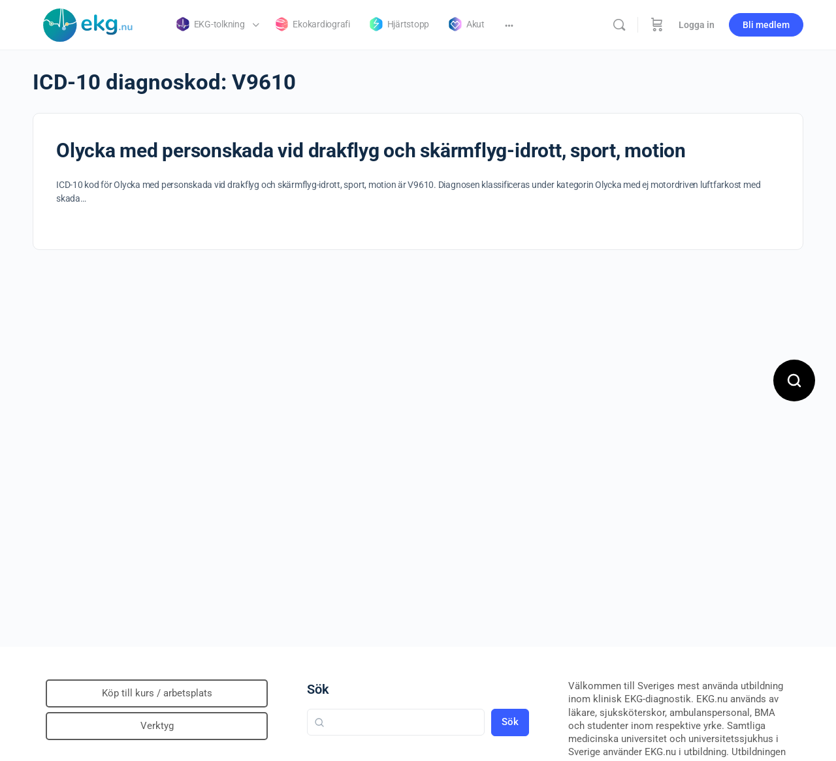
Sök (318, 689)
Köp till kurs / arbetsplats (157, 693)
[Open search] (794, 380)
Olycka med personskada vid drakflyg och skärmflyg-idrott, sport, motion (371, 150)
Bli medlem (766, 25)
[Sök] (619, 25)
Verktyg (157, 726)
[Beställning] (657, 25)
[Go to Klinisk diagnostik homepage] (88, 23)
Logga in (697, 25)
